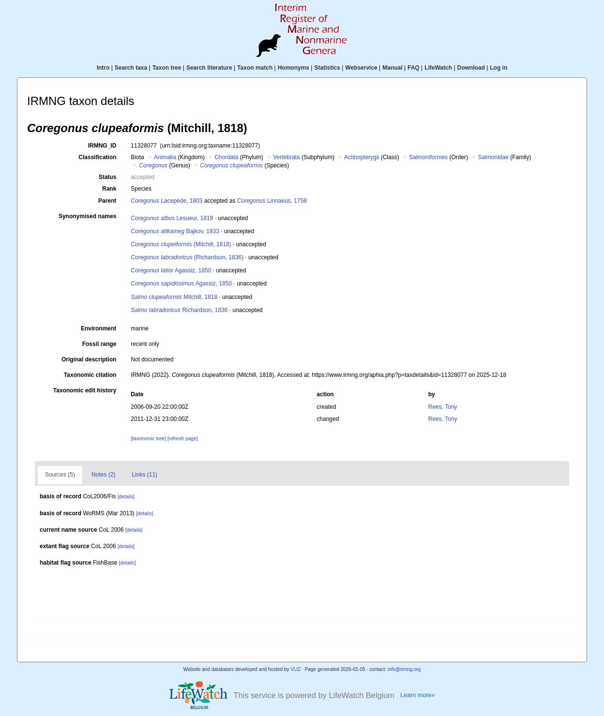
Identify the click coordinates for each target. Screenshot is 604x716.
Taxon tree (166, 67)
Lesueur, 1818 (172, 218)
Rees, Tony (442, 406)
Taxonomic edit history (84, 390)
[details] (126, 496)
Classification (97, 157)
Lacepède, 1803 (166, 200)
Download (471, 67)
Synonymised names (87, 216)
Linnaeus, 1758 (272, 200)
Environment (98, 328)
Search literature (209, 67)
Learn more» (417, 695)
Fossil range (99, 344)
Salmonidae (493, 157)
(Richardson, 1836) (187, 257)
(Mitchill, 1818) (181, 244)
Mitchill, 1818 (174, 297)
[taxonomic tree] (148, 438)
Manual (392, 67)
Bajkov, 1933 (175, 231)
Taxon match (254, 67)
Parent (107, 200)
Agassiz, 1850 (171, 270)
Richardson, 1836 (179, 310)
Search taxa (131, 67)
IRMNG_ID (102, 145)
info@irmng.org (404, 669)
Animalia (165, 157)
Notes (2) (103, 474)
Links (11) (144, 474)
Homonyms (293, 67)
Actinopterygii (361, 157)
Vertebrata (286, 157)
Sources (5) (60, 474)
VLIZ (295, 669)
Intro (103, 67)
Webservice (361, 67)
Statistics (327, 67)
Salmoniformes (428, 157)
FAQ (414, 67)
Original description (88, 359)
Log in (498, 67)
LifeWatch (438, 67)
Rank (109, 188)
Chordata (226, 157)
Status (108, 177)
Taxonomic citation (90, 375)
